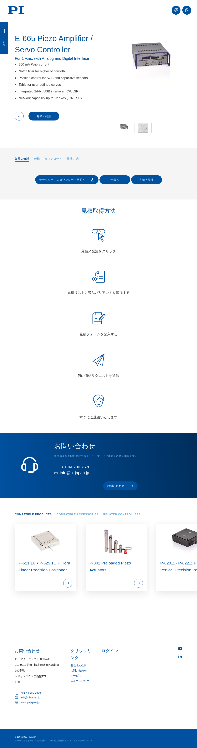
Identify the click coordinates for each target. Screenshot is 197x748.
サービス (75, 675)
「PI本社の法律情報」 (58, 740)
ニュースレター (79, 680)
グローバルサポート (24, 740)
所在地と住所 (78, 665)
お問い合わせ (78, 670)
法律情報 (41, 740)
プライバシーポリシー (82, 740)
